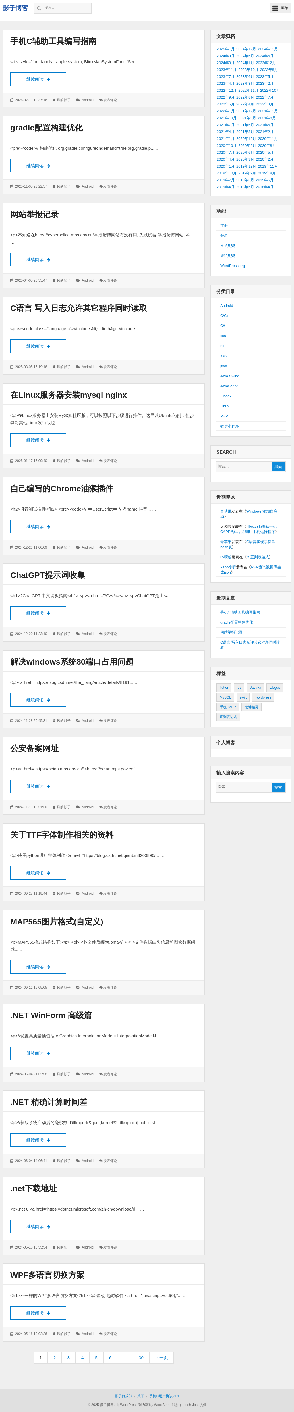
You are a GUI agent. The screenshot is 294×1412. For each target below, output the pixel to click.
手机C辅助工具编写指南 (53, 41)
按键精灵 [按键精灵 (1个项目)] (251, 707)
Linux (224, 406)
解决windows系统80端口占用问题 (72, 661)
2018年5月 (245, 187)
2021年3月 (245, 132)
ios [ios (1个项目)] (239, 688)
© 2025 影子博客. (101, 1405)
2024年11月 (268, 49)
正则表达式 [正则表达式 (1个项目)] (228, 717)
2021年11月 (268, 111)
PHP (224, 416)
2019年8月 (267, 173)
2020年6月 (245, 152)
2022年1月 (226, 111)
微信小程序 (229, 426)
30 (143, 1359)
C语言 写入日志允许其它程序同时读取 (78, 308)
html (223, 346)
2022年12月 (227, 90)
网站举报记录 (34, 214)
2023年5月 (265, 76)
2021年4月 (226, 132)
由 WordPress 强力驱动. (134, 1405)
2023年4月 (226, 83)
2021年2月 (265, 132)
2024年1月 (245, 63)
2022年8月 (245, 97)
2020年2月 (265, 159)
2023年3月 (245, 83)
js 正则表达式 (258, 557)
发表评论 (110, 100)
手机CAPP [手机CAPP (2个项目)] (228, 707)
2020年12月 (246, 138)
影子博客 (15, 8)
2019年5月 (265, 180)
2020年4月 (226, 159)
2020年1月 (226, 166)
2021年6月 (245, 125)
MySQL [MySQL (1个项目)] (225, 697)
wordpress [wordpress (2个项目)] (263, 697)
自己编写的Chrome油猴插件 (61, 488)
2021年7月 (226, 125)
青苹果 (225, 511)
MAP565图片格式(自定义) (56, 921)
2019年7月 (226, 180)
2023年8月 (269, 70)
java (223, 366)
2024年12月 (246, 49)
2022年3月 (265, 104)
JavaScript (229, 386)
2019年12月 (246, 166)
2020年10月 (227, 145)
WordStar (161, 1405)
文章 (227, 245)
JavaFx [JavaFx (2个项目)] (255, 688)
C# (222, 326)
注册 (224, 225)
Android (87, 100)
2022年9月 (226, 97)
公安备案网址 (34, 748)
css (223, 336)
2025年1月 (226, 49)
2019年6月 (245, 180)
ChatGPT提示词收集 (47, 575)
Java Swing (229, 376)
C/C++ (225, 315)
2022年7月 (265, 97)
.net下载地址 (33, 1188)
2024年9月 (226, 56)
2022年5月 (226, 104)
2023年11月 (227, 70)
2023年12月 (266, 63)
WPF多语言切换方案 (47, 1275)
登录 (224, 235)
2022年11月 (248, 90)
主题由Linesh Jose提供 (188, 1405)
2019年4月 (226, 187)
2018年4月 (265, 187)
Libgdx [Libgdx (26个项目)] (275, 688)
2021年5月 (265, 125)
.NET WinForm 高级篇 (51, 1015)
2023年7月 (226, 76)
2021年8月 (267, 118)
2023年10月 (248, 70)
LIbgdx (225, 396)
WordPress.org (232, 265)
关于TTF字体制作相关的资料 (61, 834)
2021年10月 (227, 118)
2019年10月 (227, 173)
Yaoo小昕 (228, 567)
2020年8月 (267, 145)
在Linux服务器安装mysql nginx (68, 394)
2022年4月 (245, 104)
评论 (227, 255)
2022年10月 (270, 90)
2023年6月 (245, 76)
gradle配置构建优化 (46, 127)
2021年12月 (246, 111)
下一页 (161, 1357)
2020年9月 (247, 145)
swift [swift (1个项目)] (243, 697)
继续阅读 (46, 79)
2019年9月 (247, 173)
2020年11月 (268, 138)
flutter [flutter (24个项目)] (224, 688)
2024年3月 (226, 63)
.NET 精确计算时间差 (48, 1102)
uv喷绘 (226, 557)
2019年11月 (268, 166)
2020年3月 (245, 159)
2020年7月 (226, 152)
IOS (223, 356)
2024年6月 (245, 56)
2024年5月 (265, 56)
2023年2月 (265, 83)
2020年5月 (265, 152)
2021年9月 (247, 118)
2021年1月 (226, 138)
